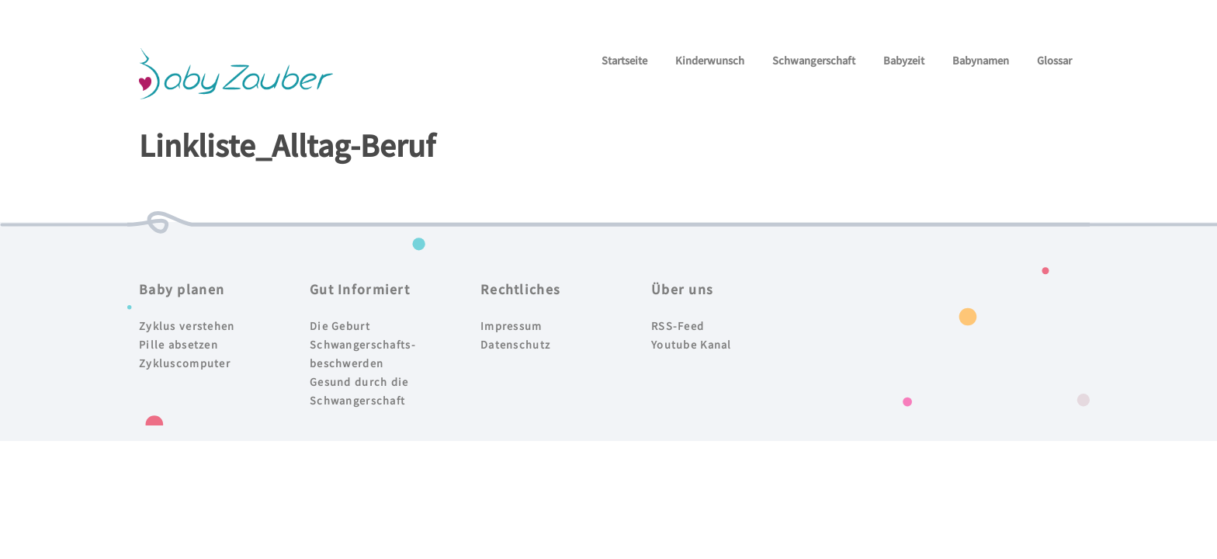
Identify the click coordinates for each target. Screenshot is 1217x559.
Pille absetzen (178, 344)
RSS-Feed (677, 325)
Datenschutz (515, 344)
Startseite (624, 60)
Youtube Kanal (691, 344)
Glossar (1054, 60)
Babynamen (980, 60)
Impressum (511, 325)
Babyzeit (903, 60)
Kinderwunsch (709, 60)
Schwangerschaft (813, 60)
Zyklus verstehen (187, 325)
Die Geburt (340, 325)
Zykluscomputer (185, 363)
